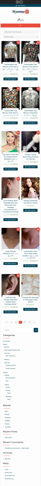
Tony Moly (8, 427)
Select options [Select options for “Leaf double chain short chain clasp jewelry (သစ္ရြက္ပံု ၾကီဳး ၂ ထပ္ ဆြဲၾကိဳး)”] (31, 265)
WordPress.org (9, 479)
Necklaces (9, 396)
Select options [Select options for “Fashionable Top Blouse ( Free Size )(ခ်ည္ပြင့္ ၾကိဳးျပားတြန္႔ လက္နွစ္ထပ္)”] (31, 79)
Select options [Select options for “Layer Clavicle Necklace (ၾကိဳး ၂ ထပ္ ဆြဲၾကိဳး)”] (11, 263)
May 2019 (8, 458)
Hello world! (8, 437)
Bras (7, 381)
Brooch (8, 387)
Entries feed (8, 472)
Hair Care (7, 353)
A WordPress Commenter (12, 448)
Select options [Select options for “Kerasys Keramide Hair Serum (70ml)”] (31, 210)
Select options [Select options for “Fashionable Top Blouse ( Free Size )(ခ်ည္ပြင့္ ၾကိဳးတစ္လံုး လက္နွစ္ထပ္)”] (11, 79)
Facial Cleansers (10, 368)
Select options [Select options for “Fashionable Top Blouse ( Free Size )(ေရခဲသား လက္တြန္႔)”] (31, 123)
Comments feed (10, 475)
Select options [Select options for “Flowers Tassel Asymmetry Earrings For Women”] (31, 167)
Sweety (7, 424)
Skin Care (7, 362)
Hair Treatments (10, 356)
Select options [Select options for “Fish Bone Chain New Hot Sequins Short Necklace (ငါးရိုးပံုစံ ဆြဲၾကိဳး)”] (11, 169)
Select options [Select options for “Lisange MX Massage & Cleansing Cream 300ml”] (31, 309)
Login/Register (20, 5)
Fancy (9, 393)
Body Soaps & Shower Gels (12, 350)
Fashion (5, 372)
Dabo (6, 411)
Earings (8, 390)
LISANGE (7, 420)
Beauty (5, 344)
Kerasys (7, 414)
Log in (6, 469)
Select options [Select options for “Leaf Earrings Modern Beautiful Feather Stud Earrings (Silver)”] (11, 312)
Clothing (6, 375)
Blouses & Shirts (10, 378)
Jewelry (6, 384)
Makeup (6, 359)
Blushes (6, 347)
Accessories (6, 341)
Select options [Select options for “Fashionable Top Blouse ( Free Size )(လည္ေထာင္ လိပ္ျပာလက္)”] (11, 123)
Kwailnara (8, 417)
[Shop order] (21, 37)
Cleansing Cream (11, 365)
